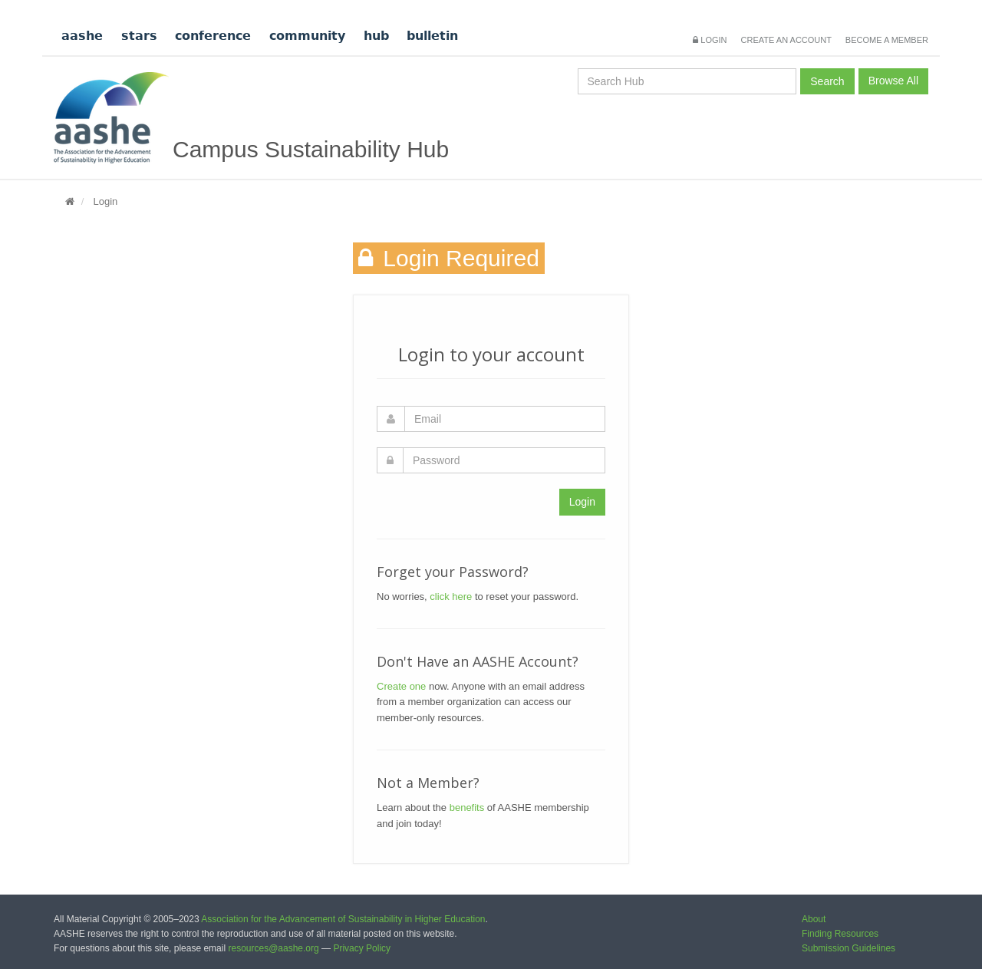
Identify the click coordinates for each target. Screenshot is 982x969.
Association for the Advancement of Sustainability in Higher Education (343, 919)
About (813, 919)
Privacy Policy (361, 948)
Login (710, 39)
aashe (82, 35)
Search (827, 81)
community (307, 35)
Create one (401, 686)
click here (451, 596)
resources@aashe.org (273, 948)
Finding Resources (840, 933)
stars (139, 35)
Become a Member (886, 39)
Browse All (893, 80)
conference (213, 35)
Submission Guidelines (848, 948)
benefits (467, 807)
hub (376, 35)
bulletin (432, 35)
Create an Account (786, 39)
